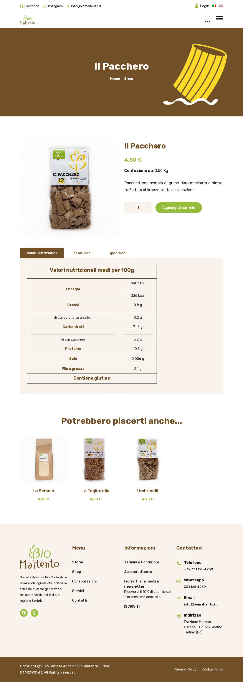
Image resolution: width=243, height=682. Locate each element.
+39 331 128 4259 (198, 569)
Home (115, 79)
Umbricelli (147, 490)
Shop (128, 79)
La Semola (43, 490)
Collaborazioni (84, 581)
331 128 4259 (195, 587)
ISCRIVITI (132, 606)
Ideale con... (83, 253)
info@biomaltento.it (86, 6)
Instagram (55, 6)
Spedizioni (117, 253)
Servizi (78, 591)
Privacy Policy (185, 669)
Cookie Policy (212, 669)
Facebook (31, 6)
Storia (77, 562)
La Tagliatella (95, 490)
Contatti (79, 600)
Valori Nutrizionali (42, 253)
